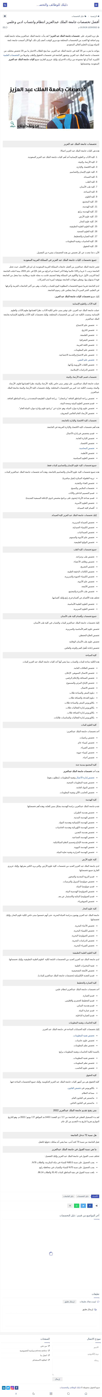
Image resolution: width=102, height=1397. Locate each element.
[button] (90, 1206)
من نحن (44, 1346)
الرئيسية (94, 16)
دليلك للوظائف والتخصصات (50, 4)
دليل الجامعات (68, 1196)
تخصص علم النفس (86, 360)
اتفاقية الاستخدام (40, 1360)
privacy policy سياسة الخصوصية (33, 1351)
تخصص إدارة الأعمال (85, 777)
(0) (5, 27)
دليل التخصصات (79, 16)
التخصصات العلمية (11, 55)
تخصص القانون (75, 1088)
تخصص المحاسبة (86, 448)
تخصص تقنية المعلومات (84, 1035)
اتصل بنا (43, 1355)
